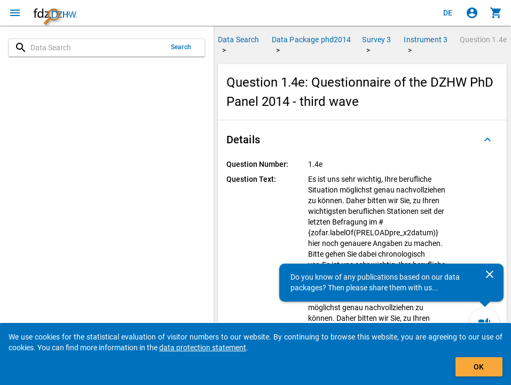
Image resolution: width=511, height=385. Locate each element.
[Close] (489, 274)
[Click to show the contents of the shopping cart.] (496, 13)
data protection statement (202, 347)
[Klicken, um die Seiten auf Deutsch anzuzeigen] (448, 13)
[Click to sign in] (472, 13)
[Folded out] (487, 139)
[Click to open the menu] (15, 13)
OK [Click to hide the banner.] (479, 367)
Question (483, 39)
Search (181, 47)
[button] (362, 139)
